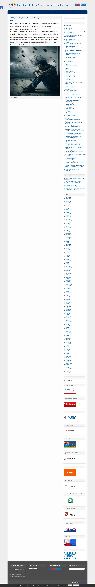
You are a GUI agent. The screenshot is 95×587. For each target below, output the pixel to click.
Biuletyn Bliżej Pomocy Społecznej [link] (72, 91)
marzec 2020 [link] (68, 294)
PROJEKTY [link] (65, 12)
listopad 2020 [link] (68, 282)
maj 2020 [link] (67, 291)
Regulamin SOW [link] (69, 55)
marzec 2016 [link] (68, 339)
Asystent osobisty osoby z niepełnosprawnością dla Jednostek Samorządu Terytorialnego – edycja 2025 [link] (74, 139)
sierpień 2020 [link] (68, 287)
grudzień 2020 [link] (68, 281)
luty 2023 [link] (67, 247)
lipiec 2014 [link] (67, 367)
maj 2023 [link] (67, 242)
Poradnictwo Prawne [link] (69, 58)
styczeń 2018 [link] (68, 317)
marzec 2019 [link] (68, 306)
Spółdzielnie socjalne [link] (69, 87)
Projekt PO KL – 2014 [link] (70, 80)
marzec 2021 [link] (68, 277)
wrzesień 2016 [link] (68, 332)
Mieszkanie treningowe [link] (70, 40)
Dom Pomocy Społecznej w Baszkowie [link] (74, 47)
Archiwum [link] (67, 89)
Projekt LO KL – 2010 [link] (70, 75)
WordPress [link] (80, 582)
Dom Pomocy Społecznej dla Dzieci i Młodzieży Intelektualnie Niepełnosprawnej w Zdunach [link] (74, 50)
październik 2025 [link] (68, 205)
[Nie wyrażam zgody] (93, 585)
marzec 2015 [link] (68, 356)
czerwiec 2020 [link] (68, 289)
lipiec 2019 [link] (67, 300)
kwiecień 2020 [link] (68, 292)
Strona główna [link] (68, 25)
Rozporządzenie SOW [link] (70, 57)
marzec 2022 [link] (68, 260)
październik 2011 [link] (68, 371)
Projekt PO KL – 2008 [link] (70, 72)
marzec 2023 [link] (68, 245)
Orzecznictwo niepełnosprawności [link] (73, 100)
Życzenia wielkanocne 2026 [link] (71, 185)
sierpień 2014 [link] (68, 365)
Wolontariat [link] (67, 42)
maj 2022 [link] (67, 259)
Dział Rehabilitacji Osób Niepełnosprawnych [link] (75, 103)
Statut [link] (67, 67)
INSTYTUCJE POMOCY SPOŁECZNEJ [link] (44, 12)
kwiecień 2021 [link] (68, 276)
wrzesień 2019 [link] (68, 298)
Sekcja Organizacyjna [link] (70, 108)
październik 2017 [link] (68, 320)
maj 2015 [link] (67, 353)
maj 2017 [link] (67, 327)
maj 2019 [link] (67, 303)
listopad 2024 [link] (68, 219)
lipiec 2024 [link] (67, 223)
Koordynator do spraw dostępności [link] (72, 29)
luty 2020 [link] (67, 295)
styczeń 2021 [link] (68, 280)
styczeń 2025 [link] (68, 216)
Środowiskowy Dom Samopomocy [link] (73, 44)
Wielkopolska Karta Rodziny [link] (71, 90)
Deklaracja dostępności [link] (70, 158)
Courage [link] (84, 582)
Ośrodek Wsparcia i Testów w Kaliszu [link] (73, 181)
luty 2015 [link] (67, 357)
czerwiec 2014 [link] (68, 368)
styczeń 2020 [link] (68, 296)
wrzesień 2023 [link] (68, 237)
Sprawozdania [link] (68, 68)
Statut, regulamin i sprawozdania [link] (71, 65)
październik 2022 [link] (68, 252)
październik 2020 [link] (68, 284)
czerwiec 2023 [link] (68, 241)
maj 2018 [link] (67, 314)
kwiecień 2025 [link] (68, 212)
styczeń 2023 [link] (68, 248)
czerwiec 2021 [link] (68, 273)
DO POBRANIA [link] (57, 12)
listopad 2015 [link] (68, 345)
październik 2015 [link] (68, 346)
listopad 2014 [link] (68, 361)
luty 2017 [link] (67, 328)
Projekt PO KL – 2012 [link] (70, 78)
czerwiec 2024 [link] (68, 224)
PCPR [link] (10, 12)
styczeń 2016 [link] (68, 342)
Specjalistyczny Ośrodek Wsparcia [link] (73, 53)
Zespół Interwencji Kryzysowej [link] (72, 105)
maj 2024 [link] (67, 226)
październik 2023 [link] (68, 235)
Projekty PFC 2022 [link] (70, 86)
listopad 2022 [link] (68, 251)
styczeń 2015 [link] (68, 359)
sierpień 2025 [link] (68, 206)
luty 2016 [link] (67, 341)
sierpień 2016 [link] (68, 334)
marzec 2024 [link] (68, 228)
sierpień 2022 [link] (68, 255)
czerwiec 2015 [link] (68, 352)
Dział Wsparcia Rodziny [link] (70, 104)
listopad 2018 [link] (68, 310)
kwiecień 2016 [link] (68, 338)
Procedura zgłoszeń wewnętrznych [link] (72, 169)
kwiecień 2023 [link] (68, 244)
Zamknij (70, 585)
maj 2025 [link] (67, 211)
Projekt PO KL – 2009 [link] (70, 73)
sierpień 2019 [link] (68, 299)
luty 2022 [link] (67, 262)
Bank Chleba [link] (67, 60)
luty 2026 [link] (67, 199)
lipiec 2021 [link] (67, 271)
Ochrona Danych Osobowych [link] (71, 159)
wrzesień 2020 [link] (68, 285)
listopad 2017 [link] (68, 318)
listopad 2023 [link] (68, 234)
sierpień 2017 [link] (68, 323)
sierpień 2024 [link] (68, 222)
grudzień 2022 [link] (68, 249)
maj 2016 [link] (67, 336)
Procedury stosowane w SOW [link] (72, 54)
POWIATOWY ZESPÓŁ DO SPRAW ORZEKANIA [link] (24, 12)
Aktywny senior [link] (68, 62)
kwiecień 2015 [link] (68, 354)
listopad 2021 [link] (68, 266)
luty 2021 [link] (67, 278)
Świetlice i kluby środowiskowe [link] (71, 38)
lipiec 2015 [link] (67, 350)
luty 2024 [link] (67, 230)
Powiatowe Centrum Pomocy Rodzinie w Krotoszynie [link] (42, 5)
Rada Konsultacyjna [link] (69, 61)
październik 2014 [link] (68, 363)
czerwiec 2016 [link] (68, 335)
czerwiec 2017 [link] (68, 325)
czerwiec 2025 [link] (68, 209)
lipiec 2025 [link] (67, 208)
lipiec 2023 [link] (67, 240)
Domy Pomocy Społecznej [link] (71, 46)
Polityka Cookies (76, 585)
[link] (1, 7)
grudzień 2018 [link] (68, 309)
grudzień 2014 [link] (68, 360)
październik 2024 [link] (68, 220)
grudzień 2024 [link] (68, 217)
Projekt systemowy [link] (69, 71)
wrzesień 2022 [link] (68, 253)
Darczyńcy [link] (67, 64)
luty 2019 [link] (67, 307)
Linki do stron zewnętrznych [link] (71, 156)
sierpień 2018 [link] (68, 313)
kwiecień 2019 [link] (68, 305)
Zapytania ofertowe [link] (69, 69)
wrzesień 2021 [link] (68, 269)
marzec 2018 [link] (68, 316)
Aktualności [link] (14, 97)
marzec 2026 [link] (68, 198)
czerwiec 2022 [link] (68, 258)
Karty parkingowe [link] (69, 101)
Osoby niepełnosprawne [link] (70, 33)
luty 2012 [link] (67, 370)
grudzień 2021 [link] (68, 264)
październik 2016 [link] (68, 331)
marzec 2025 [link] (68, 213)
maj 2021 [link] (67, 274)
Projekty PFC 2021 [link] (70, 85)
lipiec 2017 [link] (67, 324)
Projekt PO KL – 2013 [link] (70, 79)
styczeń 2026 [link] (68, 201)
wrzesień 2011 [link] (68, 372)
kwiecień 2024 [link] (68, 227)
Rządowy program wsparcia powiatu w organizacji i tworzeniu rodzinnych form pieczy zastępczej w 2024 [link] (74, 151)
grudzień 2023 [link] (68, 233)
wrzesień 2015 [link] (68, 347)
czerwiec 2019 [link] (68, 302)
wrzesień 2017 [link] (68, 321)
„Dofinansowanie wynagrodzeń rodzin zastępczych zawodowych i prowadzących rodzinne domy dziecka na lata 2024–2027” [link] (73, 135)
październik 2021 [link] (68, 267)
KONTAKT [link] (72, 12)
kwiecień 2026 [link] (68, 197)
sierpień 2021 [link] (68, 270)
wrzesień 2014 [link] (68, 364)
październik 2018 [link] (68, 311)
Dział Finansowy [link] (69, 107)
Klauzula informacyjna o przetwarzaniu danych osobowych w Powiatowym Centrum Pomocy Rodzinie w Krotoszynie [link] (74, 162)
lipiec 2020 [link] (67, 288)
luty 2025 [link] (67, 215)
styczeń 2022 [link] (68, 263)
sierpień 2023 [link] (68, 238)
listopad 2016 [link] (68, 330)
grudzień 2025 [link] (68, 202)
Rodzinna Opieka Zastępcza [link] (70, 39)
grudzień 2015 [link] (68, 343)
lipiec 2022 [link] (67, 256)
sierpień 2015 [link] (68, 349)
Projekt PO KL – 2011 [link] (70, 76)
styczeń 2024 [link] (68, 231)
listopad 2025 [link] (68, 204)
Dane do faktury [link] (68, 28)
